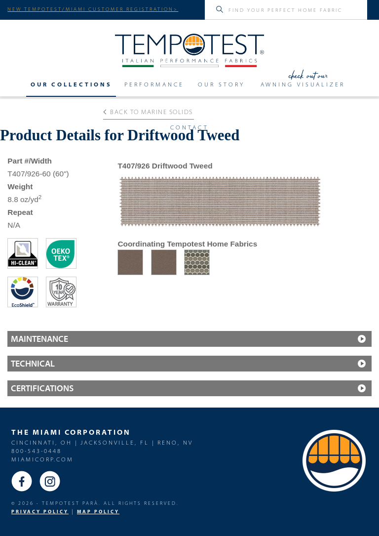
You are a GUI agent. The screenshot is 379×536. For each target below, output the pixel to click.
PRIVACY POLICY (40, 511)
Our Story (221, 84)
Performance (154, 84)
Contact (189, 127)
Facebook (21, 481)
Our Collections (71, 84)
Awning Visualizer (303, 84)
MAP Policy (98, 511)
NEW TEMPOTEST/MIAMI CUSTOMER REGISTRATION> (92, 9)
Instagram (49, 481)
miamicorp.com (42, 459)
